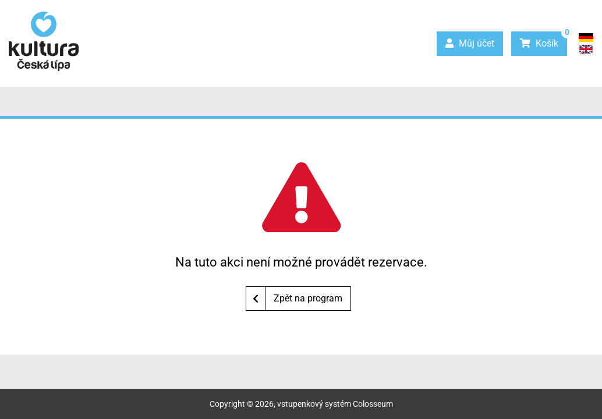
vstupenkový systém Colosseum (335, 404)
